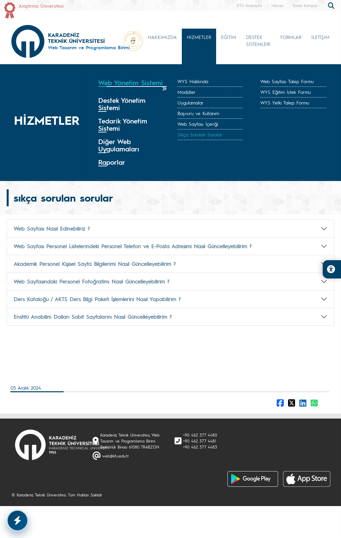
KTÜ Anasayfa (249, 5)
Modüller (186, 92)
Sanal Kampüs (305, 5)
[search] (332, 5)
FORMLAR (290, 37)
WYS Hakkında (192, 81)
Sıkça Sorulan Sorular (199, 134)
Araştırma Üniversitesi (41, 6)
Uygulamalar (190, 102)
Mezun (277, 5)
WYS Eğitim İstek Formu (285, 92)
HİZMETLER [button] (199, 37)
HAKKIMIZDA (162, 37)
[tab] (132, 85)
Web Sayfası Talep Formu (287, 81)
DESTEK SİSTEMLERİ (258, 40)
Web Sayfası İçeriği (197, 124)
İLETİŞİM (320, 37)
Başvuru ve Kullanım (198, 113)
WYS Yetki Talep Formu (284, 102)
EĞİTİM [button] (228, 37)
